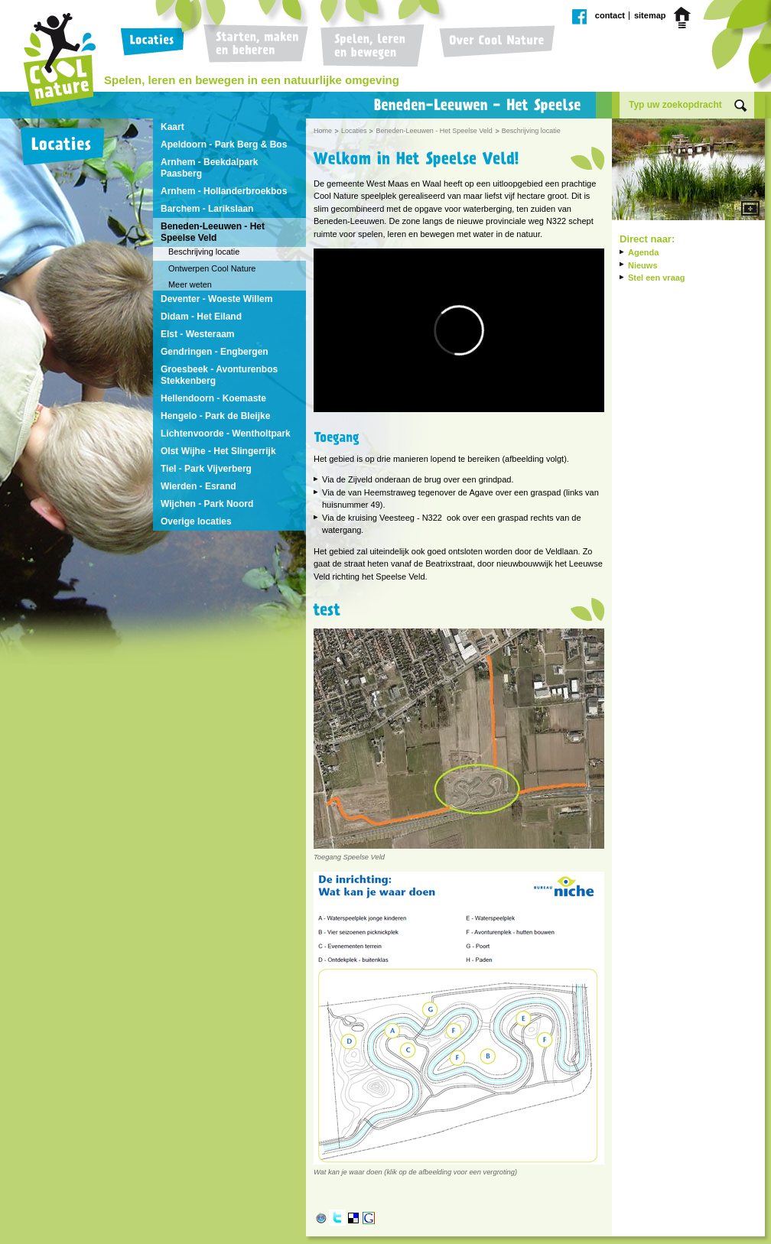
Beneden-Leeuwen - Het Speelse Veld (213, 232)
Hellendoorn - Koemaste (213, 398)
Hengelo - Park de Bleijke (215, 416)
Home (684, 17)
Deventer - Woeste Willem (216, 299)
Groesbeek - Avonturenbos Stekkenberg (219, 375)
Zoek (740, 105)
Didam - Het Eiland (201, 316)
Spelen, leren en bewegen (370, 45)
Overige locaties (196, 521)
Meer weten (190, 284)
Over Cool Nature (493, 45)
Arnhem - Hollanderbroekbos (224, 191)
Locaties (155, 45)
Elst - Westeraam (198, 334)
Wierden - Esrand (198, 486)
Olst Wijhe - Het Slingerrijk (218, 451)
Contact (610, 15)
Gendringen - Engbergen (214, 351)
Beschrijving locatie (203, 251)
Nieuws (643, 265)
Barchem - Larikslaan (207, 208)
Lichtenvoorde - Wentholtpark (226, 433)
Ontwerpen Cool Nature (211, 268)
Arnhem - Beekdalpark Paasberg (209, 168)
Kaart (172, 127)
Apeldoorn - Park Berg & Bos (224, 144)
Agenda (643, 252)
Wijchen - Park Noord (207, 504)
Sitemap (650, 15)
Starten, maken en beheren (255, 45)
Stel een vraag (656, 277)
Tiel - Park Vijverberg (206, 468)
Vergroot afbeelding (688, 171)
